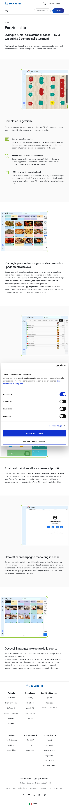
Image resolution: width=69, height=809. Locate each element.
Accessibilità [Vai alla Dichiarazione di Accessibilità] (11, 750)
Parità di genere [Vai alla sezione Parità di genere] (11, 740)
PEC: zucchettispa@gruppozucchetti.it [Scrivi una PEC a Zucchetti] (34, 779)
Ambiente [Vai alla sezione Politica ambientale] (11, 745)
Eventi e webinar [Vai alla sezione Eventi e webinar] (11, 703)
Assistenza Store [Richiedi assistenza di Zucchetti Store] (49, 750)
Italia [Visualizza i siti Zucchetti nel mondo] (34, 804)
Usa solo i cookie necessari (34, 441)
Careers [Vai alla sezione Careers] (11, 723)
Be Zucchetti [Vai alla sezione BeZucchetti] (11, 708)
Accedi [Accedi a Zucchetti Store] (49, 740)
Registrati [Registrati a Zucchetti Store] (49, 745)
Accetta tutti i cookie (34, 433)
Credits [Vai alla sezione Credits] (30, 718)
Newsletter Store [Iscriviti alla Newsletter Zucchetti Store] (49, 766)
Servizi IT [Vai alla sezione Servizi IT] (30, 740)
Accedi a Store (54, 3)
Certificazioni (30, 713)
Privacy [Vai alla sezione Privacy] (30, 698)
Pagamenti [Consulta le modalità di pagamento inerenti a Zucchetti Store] (49, 756)
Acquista (58, 11)
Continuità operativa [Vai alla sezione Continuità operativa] (49, 708)
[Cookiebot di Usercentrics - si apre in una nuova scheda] (56, 366)
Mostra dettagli (55, 426)
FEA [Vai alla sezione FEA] (30, 745)
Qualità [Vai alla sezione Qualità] (49, 698)
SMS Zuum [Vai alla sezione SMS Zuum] (30, 750)
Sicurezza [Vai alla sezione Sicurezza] (49, 703)
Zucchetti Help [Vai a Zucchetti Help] (49, 761)
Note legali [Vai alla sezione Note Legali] (30, 703)
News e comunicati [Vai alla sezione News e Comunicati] (11, 713)
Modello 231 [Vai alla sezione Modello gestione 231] (30, 708)
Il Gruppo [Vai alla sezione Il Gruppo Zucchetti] (11, 698)
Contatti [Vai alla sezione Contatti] (11, 718)
